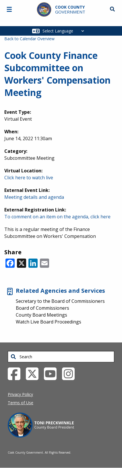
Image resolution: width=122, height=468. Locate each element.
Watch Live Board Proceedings (48, 322)
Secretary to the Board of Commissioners (60, 301)
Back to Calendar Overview (29, 38)
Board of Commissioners (42, 308)
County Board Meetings (41, 315)
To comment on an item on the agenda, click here (57, 216)
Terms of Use (20, 402)
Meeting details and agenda (34, 197)
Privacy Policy (20, 394)
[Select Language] (65, 30)
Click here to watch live (28, 177)
